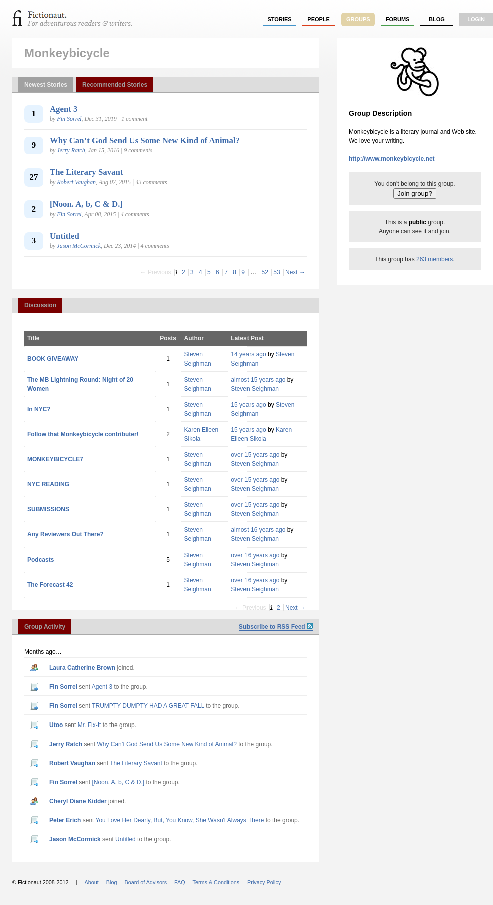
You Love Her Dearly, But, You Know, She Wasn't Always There (180, 820)
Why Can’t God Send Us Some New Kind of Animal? (145, 140)
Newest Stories (45, 84)
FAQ (179, 882)
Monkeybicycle (67, 53)
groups (358, 19)
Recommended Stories (114, 84)
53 (276, 272)
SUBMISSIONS (48, 509)
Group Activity (44, 626)
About (92, 882)
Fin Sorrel (69, 118)
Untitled (64, 236)
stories (280, 19)
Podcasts (40, 559)
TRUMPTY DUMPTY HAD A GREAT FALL (148, 705)
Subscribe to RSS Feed (276, 626)
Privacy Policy (264, 882)
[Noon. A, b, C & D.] (86, 204)
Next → (295, 272)
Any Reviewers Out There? (65, 534)
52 (265, 272)
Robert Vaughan (76, 182)
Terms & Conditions (216, 882)
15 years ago (248, 404)
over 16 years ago (255, 555)
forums (398, 19)
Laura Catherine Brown (82, 667)
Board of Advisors (145, 882)
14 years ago (248, 354)
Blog (437, 19)
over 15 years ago (255, 454)
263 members (434, 259)
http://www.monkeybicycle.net (392, 158)
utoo (56, 725)
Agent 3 (63, 109)
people (318, 19)
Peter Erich (65, 820)
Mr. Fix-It (89, 725)
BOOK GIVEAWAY (52, 359)
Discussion (40, 305)
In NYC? (39, 409)
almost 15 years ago (258, 379)
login (476, 19)
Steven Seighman (255, 388)
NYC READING (48, 484)
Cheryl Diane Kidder (78, 801)
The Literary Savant (86, 172)
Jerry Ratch (71, 150)
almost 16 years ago (258, 529)
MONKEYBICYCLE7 (55, 459)
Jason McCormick (79, 245)
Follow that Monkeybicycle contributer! (83, 434)
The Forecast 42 (50, 584)
